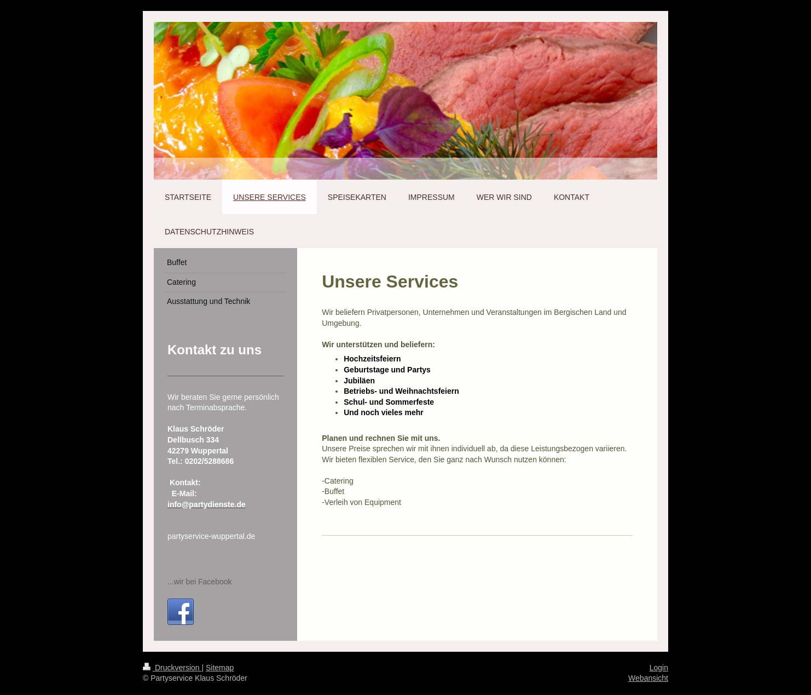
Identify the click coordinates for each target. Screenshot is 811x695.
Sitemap (220, 667)
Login (659, 667)
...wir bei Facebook (199, 581)
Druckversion (172, 667)
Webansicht (648, 678)
